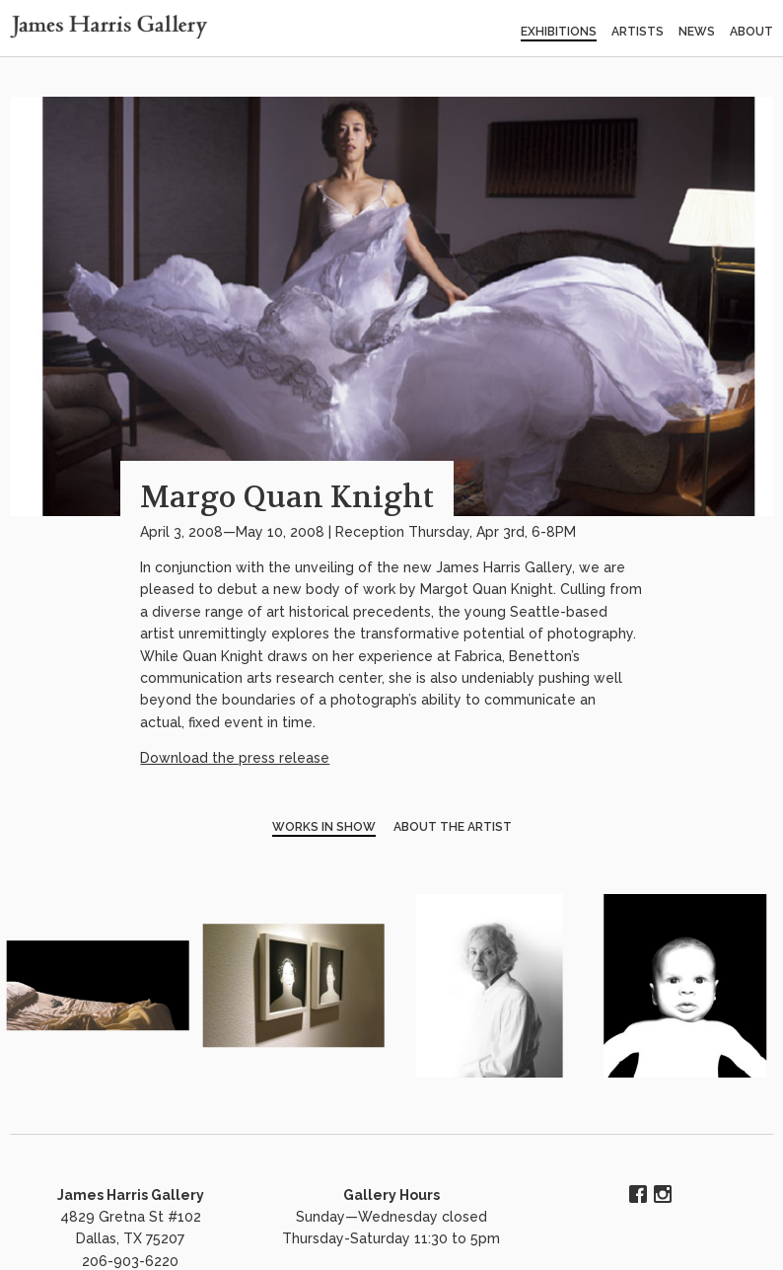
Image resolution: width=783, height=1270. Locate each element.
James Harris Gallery (130, 1195)
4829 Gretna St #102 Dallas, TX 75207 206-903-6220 (130, 1239)
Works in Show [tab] (324, 827)
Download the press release (234, 758)
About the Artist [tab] (452, 827)
